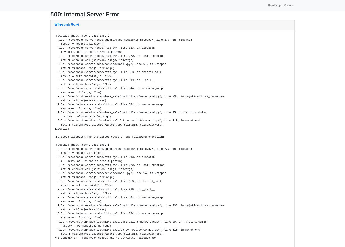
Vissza (288, 5)
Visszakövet (67, 24)
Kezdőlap (274, 5)
